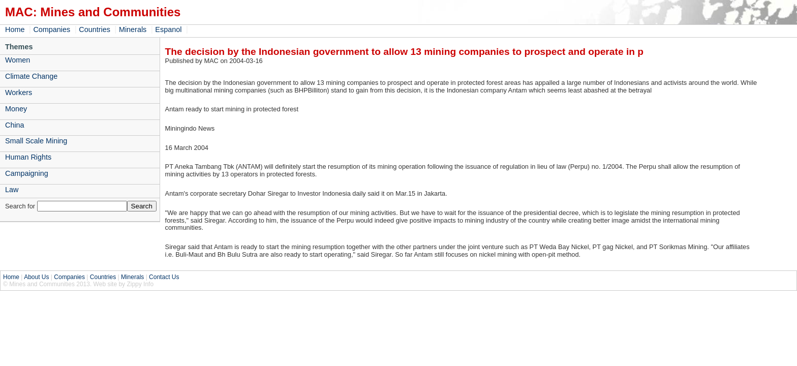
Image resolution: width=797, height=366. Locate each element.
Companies (51, 29)
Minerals (132, 29)
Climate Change (31, 76)
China (14, 125)
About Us (36, 277)
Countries (94, 29)
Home (14, 29)
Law (11, 190)
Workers (18, 92)
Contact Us (164, 277)
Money (16, 109)
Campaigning (26, 173)
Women (17, 60)
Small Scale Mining (36, 141)
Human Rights (28, 157)
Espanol (168, 29)
